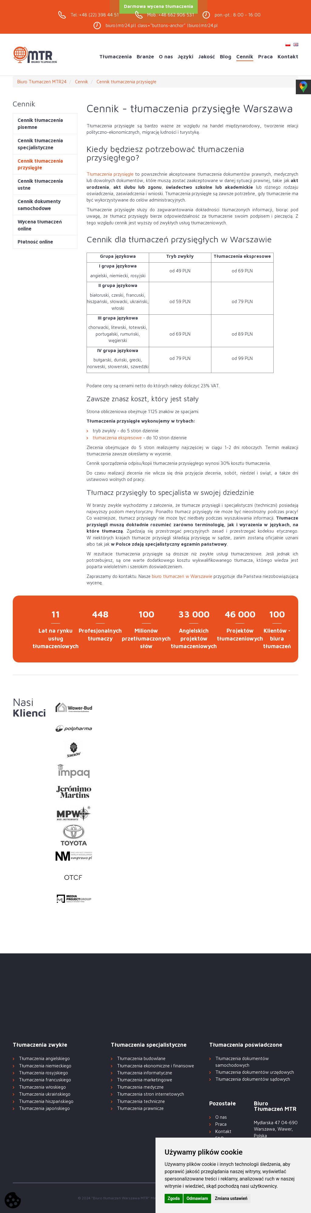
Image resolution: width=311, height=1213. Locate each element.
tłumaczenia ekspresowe (117, 437)
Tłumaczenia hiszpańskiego (46, 1101)
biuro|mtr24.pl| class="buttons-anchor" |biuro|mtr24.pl (161, 25)
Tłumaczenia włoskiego (42, 1087)
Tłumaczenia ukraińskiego (44, 1094)
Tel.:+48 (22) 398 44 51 (94, 14)
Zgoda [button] (174, 1198)
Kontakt (288, 57)
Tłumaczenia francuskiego (45, 1079)
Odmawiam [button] (197, 1198)
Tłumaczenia (115, 57)
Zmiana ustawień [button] (231, 1198)
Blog (225, 57)
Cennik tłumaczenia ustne (40, 184)
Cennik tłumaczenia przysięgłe (40, 164)
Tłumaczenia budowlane (141, 1058)
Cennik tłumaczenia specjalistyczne (40, 144)
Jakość (206, 57)
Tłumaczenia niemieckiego (45, 1065)
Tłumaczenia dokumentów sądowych (252, 1079)
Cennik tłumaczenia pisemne (40, 123)
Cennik (244, 57)
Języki (185, 57)
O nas (166, 57)
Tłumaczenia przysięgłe (110, 174)
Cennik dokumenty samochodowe (39, 205)
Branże (145, 57)
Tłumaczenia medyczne (140, 1087)
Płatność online (35, 241)
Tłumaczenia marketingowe (144, 1079)
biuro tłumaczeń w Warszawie (182, 576)
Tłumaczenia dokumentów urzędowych (254, 1072)
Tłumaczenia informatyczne (144, 1072)
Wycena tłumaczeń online (40, 225)
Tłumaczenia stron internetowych (150, 1094)
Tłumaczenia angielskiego (44, 1058)
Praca (265, 57)
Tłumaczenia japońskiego (44, 1108)
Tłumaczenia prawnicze (140, 1108)
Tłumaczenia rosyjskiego (43, 1072)
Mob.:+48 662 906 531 (170, 14)
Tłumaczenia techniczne (141, 1101)
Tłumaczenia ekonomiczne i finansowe (155, 1065)
